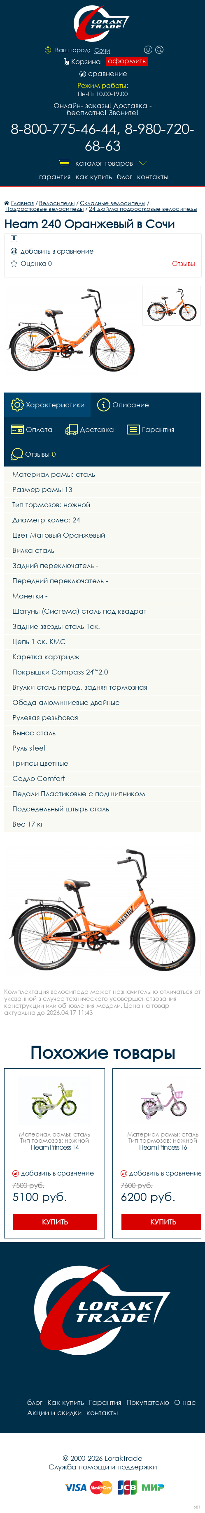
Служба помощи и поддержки (103, 1466)
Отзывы (183, 263)
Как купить (94, 176)
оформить (127, 61)
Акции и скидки (54, 1412)
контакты (152, 176)
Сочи (102, 50)
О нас (185, 1402)
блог (124, 176)
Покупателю (147, 1402)
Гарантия (55, 176)
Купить (55, 1221)
